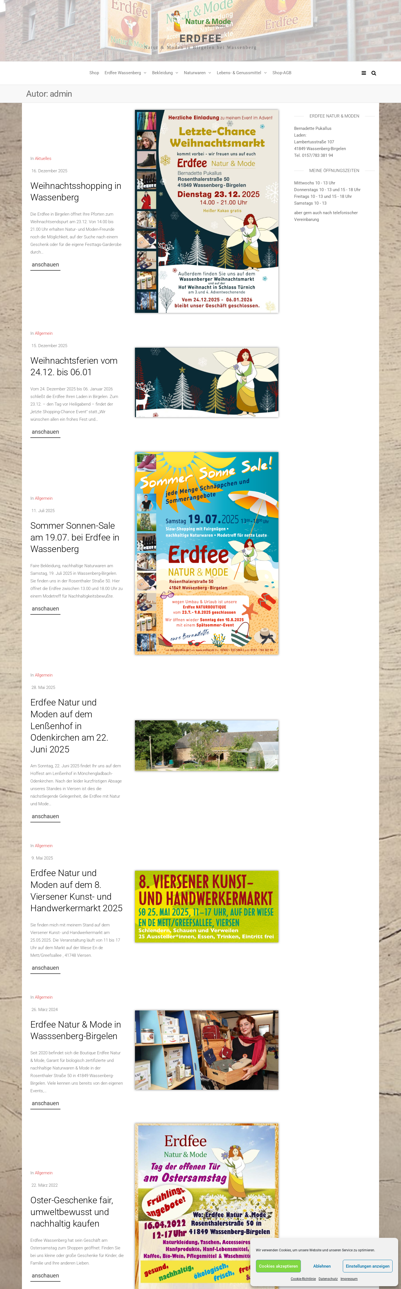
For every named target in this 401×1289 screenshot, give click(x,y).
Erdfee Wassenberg (123, 72)
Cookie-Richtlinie (303, 1279)
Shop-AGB (281, 72)
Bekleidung (162, 72)
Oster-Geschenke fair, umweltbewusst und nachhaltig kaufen (71, 1212)
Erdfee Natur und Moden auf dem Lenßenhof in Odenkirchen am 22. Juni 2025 (69, 725)
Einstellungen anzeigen (367, 1266)
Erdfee (200, 38)
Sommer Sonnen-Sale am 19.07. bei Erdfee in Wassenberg (75, 537)
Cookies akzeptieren (278, 1266)
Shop (94, 72)
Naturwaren (195, 72)
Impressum (349, 1279)
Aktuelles (43, 158)
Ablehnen (322, 1266)
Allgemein (44, 333)
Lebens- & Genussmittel (239, 72)
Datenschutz (328, 1279)
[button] (45, 266)
